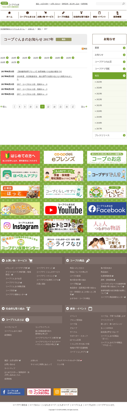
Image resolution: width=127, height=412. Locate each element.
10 (30, 107)
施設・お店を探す (42, 4)
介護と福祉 (40, 284)
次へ (83, 107)
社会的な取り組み (15, 308)
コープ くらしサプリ (79, 352)
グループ (73, 328)
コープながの (90, 405)
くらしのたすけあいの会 (79, 344)
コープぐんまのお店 (14, 279)
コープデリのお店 (103, 62)
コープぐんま (76, 405)
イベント (73, 316)
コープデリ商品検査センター (113, 297)
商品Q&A (104, 272)
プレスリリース (102, 135)
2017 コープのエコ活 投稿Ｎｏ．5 (32, 89)
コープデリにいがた (106, 405)
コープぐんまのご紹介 (13, 331)
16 (67, 107)
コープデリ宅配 (102, 69)
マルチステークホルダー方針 (69, 360)
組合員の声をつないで (109, 332)
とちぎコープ (63, 405)
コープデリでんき (14, 282)
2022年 (35, 58)
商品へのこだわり (77, 268)
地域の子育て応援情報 (79, 348)
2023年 (24, 58)
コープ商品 (75, 284)
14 (54, 107)
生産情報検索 (107, 276)
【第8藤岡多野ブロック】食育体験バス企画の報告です (39, 72)
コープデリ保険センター (16, 294)
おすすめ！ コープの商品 (80, 298)
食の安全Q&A (106, 268)
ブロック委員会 (76, 320)
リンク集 (60, 364)
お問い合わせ (55, 4)
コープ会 (73, 324)
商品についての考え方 (79, 272)
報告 (39, 29)
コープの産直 (75, 276)
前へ (4, 107)
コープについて (10, 327)
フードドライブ (107, 320)
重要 (97, 48)
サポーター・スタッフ (79, 336)
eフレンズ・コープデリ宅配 (18, 268)
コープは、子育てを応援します (113, 316)
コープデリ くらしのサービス (48, 272)
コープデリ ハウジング (46, 276)
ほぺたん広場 (75, 340)
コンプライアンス (42, 327)
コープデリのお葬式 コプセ (48, 280)
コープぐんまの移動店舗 (15, 286)
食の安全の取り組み (78, 280)
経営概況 (8, 335)
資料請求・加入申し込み (70, 4)
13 (48, 107)
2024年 (13, 58)
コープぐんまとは (15, 319)
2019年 (68, 58)
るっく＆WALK (107, 328)
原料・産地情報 (108, 280)
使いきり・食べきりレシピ (111, 324)
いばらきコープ (49, 405)
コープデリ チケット (45, 268)
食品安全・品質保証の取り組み (83, 288)
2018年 (3, 62)
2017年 (13, 62)
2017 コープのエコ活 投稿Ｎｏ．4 (32, 94)
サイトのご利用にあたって (41, 364)
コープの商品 (77, 260)
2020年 (57, 58)
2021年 (46, 58)
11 (37, 107)
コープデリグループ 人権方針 (48, 338)
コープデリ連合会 (20, 405)
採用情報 (84, 4)
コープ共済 (11, 291)
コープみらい (35, 405)
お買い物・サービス (16, 260)
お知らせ (31, 29)
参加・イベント (78, 308)
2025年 (3, 58)
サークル (73, 332)
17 (73, 107)
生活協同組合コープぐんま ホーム (13, 29)
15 (60, 107)
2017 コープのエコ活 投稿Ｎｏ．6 (32, 84)
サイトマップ (9, 368)
